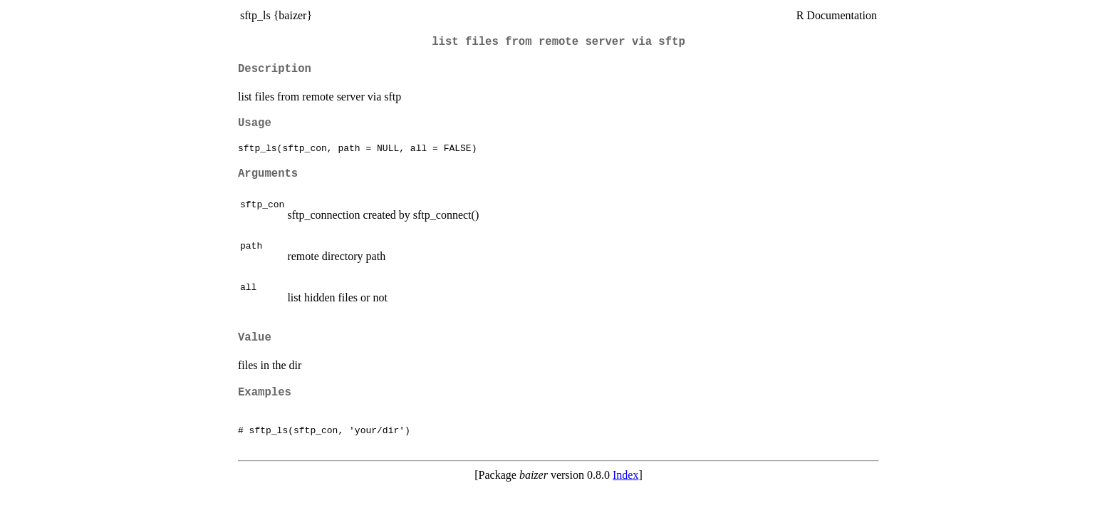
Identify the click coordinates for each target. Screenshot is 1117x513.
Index (625, 475)
